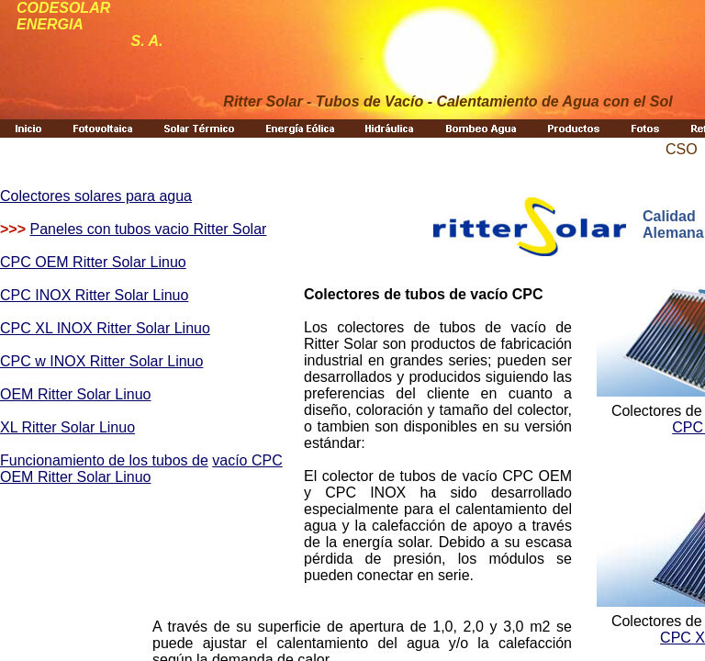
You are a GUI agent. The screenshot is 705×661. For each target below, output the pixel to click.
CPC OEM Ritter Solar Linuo (93, 262)
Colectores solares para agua (96, 196)
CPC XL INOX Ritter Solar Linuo (105, 328)
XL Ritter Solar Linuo (67, 427)
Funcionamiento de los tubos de (104, 460)
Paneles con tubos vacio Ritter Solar (147, 229)
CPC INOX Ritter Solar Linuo (94, 295)
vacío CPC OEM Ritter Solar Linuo (141, 469)
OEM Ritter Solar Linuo (75, 394)
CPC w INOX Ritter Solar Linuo (101, 361)
